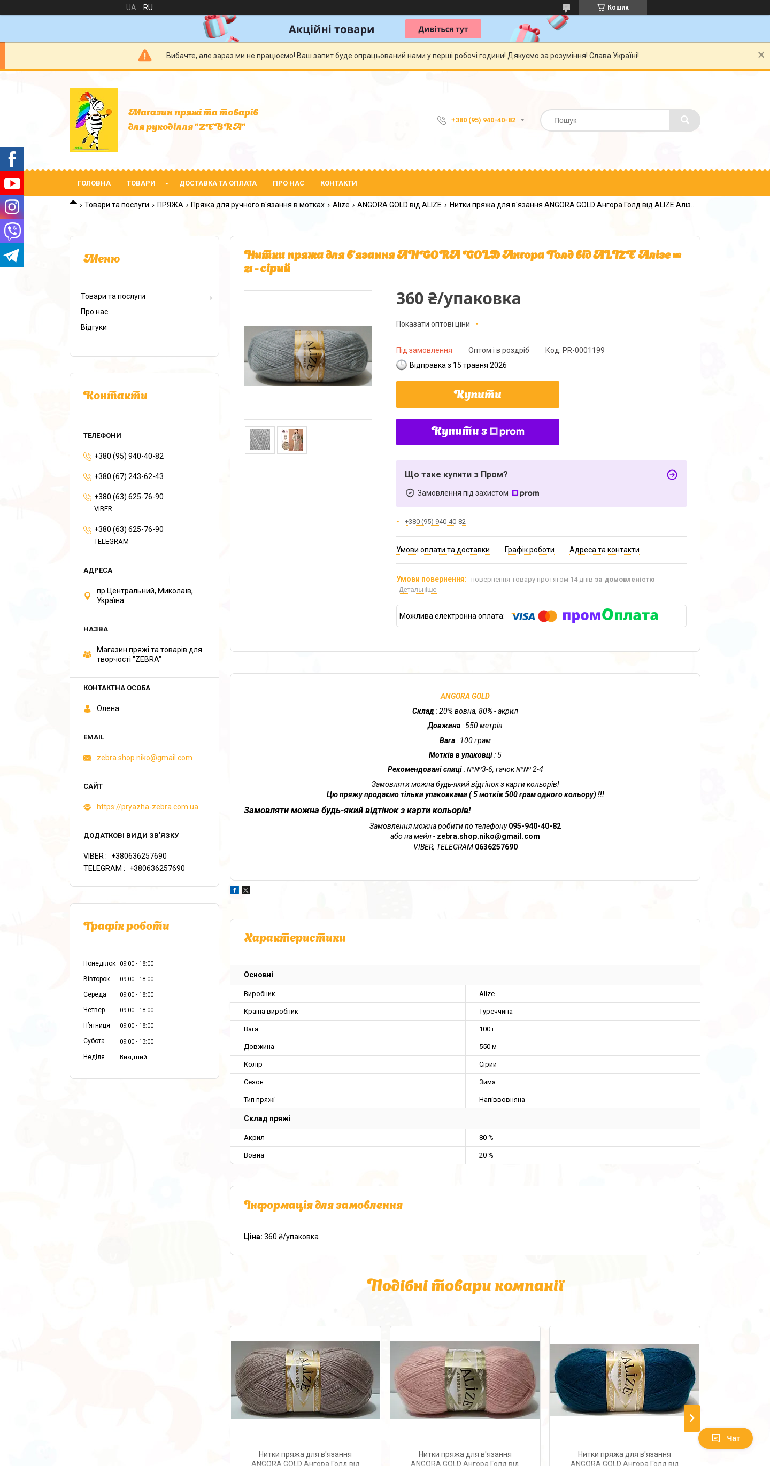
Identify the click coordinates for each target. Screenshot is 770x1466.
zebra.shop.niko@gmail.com (144, 757)
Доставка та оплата (218, 183)
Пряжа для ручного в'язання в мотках (258, 204)
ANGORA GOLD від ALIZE (399, 204)
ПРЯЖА (170, 204)
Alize (341, 204)
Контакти (338, 183)
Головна (94, 183)
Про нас (288, 183)
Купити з (478, 432)
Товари (141, 183)
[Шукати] (684, 120)
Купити (478, 395)
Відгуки (94, 327)
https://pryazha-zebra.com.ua (147, 807)
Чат (725, 1438)
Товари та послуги (116, 204)
